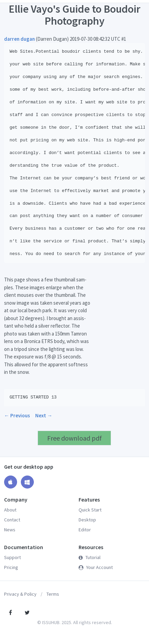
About (10, 510)
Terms (52, 594)
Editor (85, 530)
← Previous (17, 415)
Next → (43, 415)
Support (12, 557)
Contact (12, 520)
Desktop (87, 520)
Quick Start (90, 510)
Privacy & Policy (20, 594)
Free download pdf (74, 438)
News (9, 530)
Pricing (11, 567)
